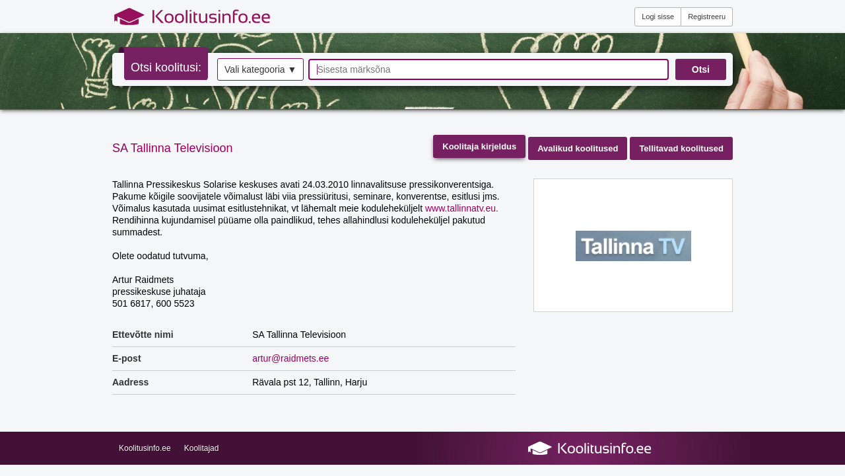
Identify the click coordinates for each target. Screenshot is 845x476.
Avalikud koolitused (577, 148)
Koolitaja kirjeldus (479, 146)
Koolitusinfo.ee (145, 448)
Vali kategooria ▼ (260, 69)
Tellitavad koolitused (681, 148)
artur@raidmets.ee (290, 358)
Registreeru (707, 16)
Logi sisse (658, 16)
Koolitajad (201, 448)
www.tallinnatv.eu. (461, 208)
